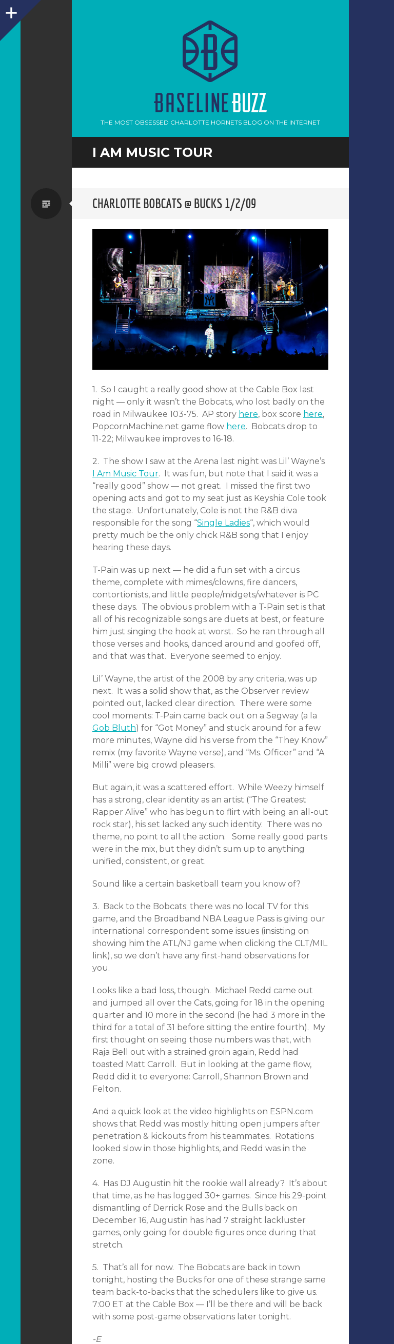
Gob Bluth (114, 728)
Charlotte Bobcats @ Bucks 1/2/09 (174, 203)
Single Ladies (223, 523)
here (248, 414)
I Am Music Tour (125, 473)
